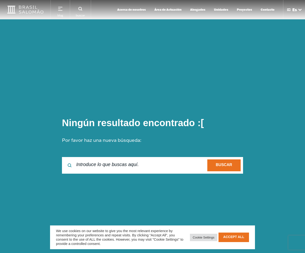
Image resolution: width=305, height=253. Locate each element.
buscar (224, 165)
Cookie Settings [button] (203, 237)
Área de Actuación (168, 9)
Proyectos (244, 9)
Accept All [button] (233, 237)
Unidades (221, 9)
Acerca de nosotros (131, 9)
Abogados (197, 9)
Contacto (267, 9)
